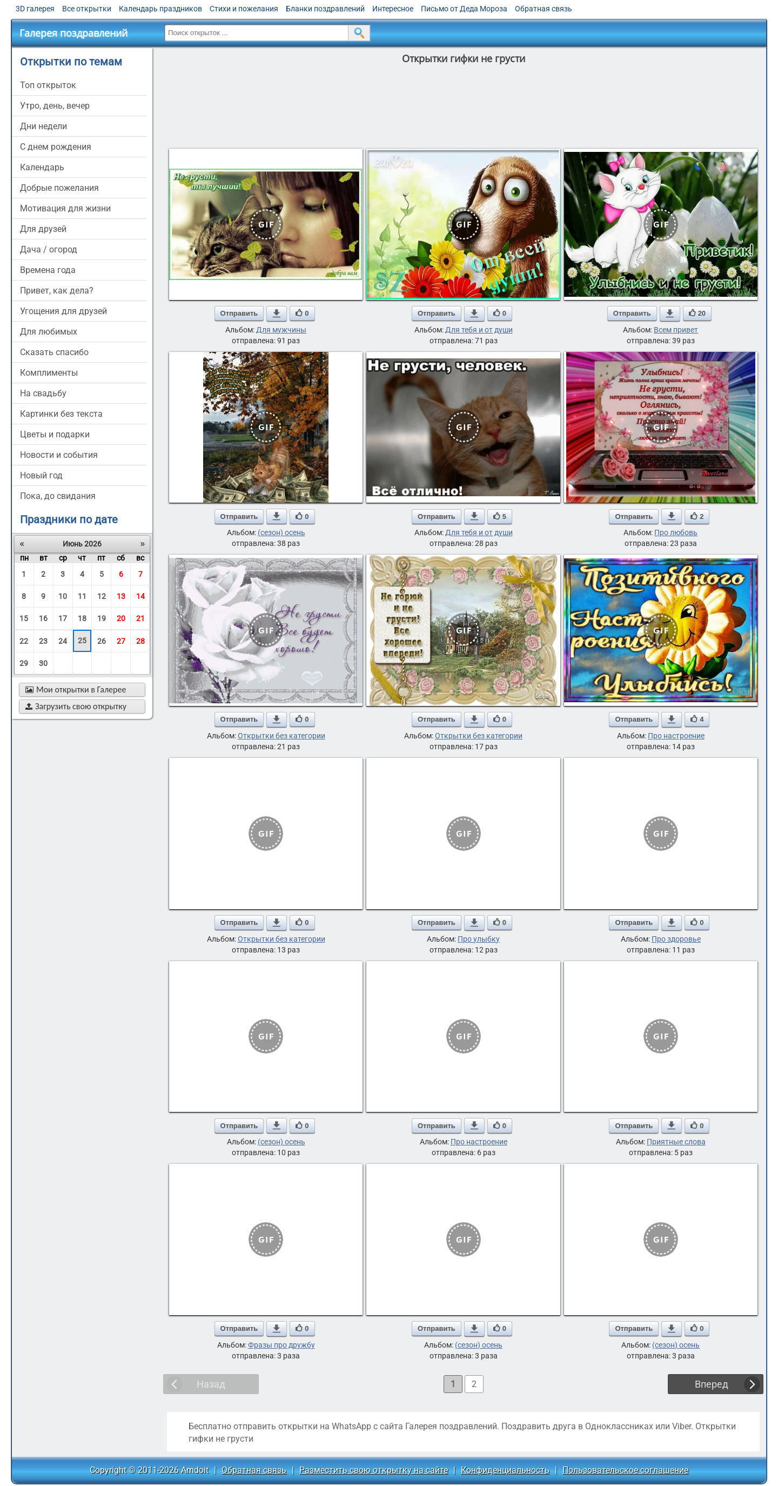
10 (62, 596)
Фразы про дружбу (281, 1345)
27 (121, 641)
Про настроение (676, 735)
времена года (48, 270)
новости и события (59, 455)
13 (121, 596)
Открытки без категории (281, 735)
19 (101, 618)
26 (101, 641)
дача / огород (48, 249)
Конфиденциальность (505, 1470)
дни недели (43, 126)
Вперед (711, 1384)
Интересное (392, 8)
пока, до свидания (58, 496)
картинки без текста (61, 414)
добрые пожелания (59, 188)
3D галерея (35, 8)
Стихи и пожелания (244, 8)
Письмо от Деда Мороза (464, 8)
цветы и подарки (55, 434)
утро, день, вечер (55, 106)
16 (43, 618)
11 (82, 596)
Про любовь (675, 532)
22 (23, 641)
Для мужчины (281, 329)
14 (140, 596)
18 (82, 618)
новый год (41, 475)
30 (43, 663)
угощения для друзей (63, 311)
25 (82, 640)
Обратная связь (543, 8)
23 (43, 641)
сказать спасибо (54, 352)
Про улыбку (479, 939)
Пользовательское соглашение (625, 1470)
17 (62, 618)
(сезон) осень (281, 532)
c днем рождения (55, 147)
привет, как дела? (56, 290)
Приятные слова (676, 1141)
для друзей (43, 229)
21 (140, 618)
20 (121, 618)
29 (23, 663)
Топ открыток (48, 85)
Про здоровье (676, 939)
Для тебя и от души (479, 329)
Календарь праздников (160, 8)
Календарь (42, 167)
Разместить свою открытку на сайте (373, 1470)
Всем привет (676, 329)
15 (23, 618)
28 (140, 641)
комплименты (49, 373)
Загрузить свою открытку (75, 706)
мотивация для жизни (65, 208)
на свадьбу (43, 393)
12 (101, 596)
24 (62, 641)
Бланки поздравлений (325, 8)
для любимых (48, 331)
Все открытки (86, 8)
